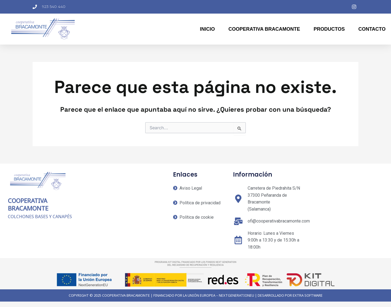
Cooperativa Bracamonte (264, 29)
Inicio (207, 29)
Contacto (372, 29)
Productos (329, 29)
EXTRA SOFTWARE (308, 295)
